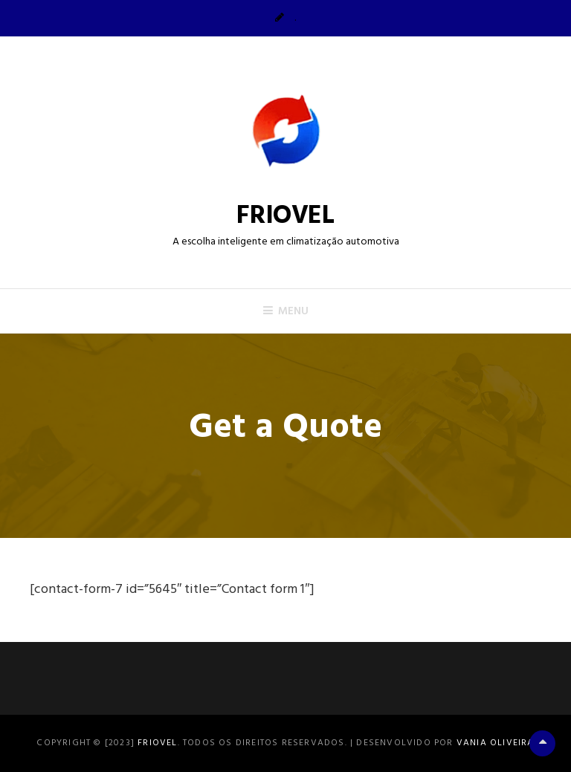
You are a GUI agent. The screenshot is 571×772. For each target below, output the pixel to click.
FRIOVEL (285, 216)
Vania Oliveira (496, 743)
